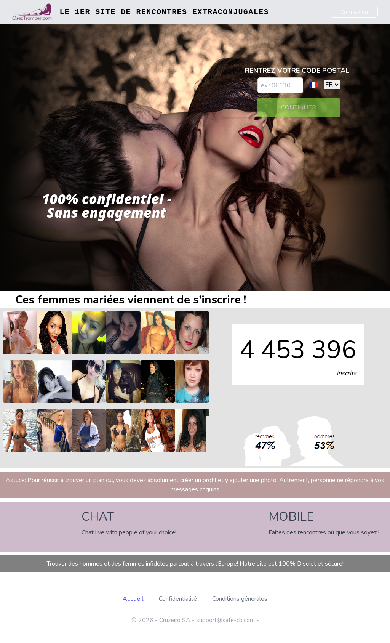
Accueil (133, 599)
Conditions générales (239, 599)
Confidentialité (178, 599)
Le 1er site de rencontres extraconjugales (164, 12)
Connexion (354, 12)
